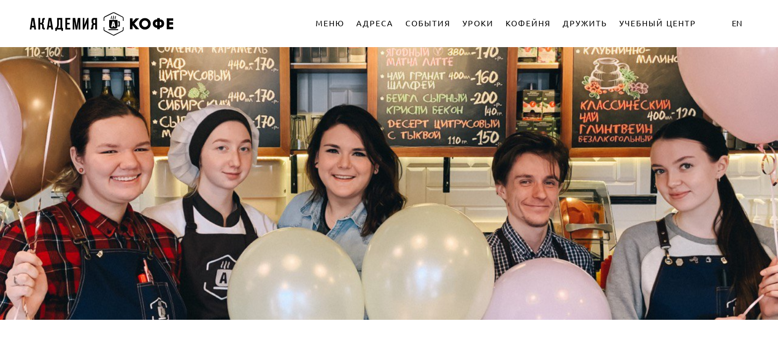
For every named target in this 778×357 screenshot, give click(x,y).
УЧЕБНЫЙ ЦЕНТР (657, 23)
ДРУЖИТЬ (585, 23)
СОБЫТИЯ (428, 23)
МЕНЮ (330, 23)
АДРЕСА (374, 23)
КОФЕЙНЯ (528, 23)
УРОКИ (478, 23)
